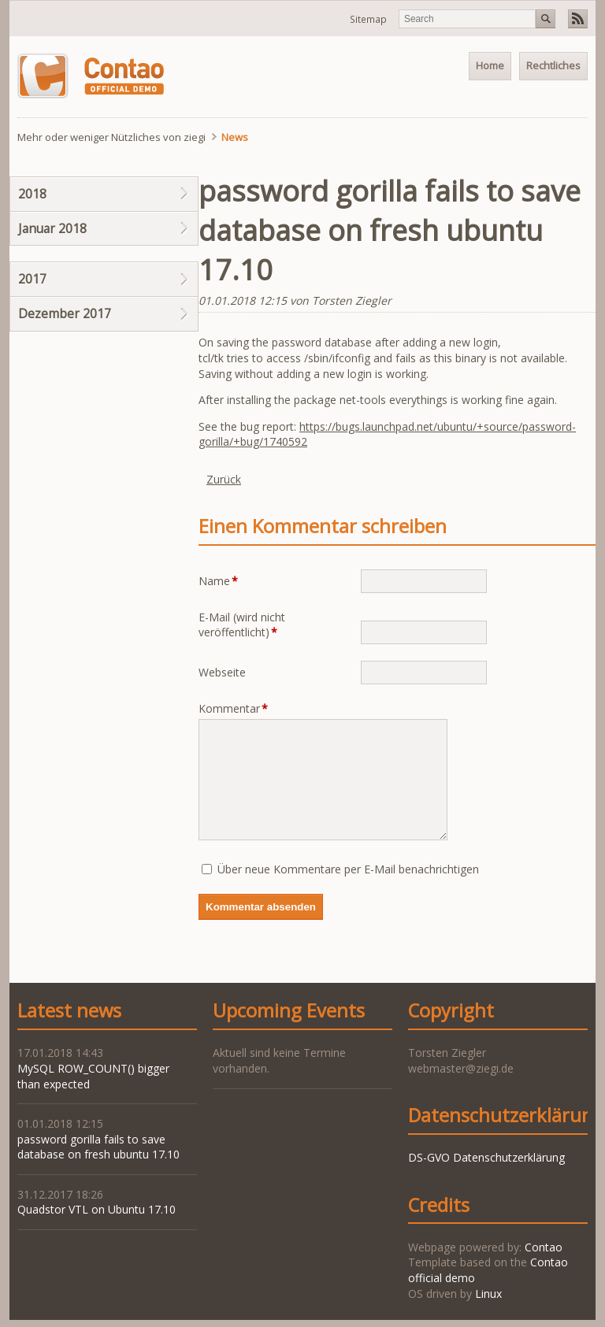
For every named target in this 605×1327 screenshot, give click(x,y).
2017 (32, 278)
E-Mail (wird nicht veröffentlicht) (242, 625)
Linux (488, 1293)
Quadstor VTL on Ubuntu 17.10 (96, 1209)
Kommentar (233, 708)
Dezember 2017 (64, 313)
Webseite (222, 672)
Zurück (223, 479)
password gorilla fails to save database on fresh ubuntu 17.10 (98, 1147)
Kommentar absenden (261, 907)
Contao (543, 1247)
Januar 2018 (52, 228)
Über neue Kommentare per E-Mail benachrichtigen (348, 869)
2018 (32, 193)
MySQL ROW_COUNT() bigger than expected (93, 1076)
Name (223, 580)
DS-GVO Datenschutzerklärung (486, 1157)
